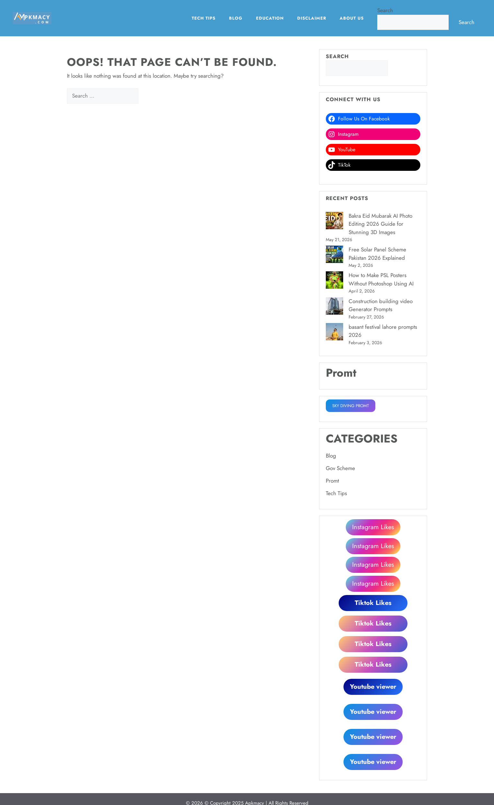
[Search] (149, 96)
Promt (332, 481)
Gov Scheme (340, 468)
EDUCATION (270, 18)
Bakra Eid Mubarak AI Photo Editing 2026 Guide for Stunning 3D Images (380, 224)
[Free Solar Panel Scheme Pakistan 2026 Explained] (334, 256)
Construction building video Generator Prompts (381, 305)
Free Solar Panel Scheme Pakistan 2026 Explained (377, 254)
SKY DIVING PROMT (350, 406)
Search (385, 10)
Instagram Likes (373, 527)
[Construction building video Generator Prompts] (334, 307)
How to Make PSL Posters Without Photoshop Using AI (381, 279)
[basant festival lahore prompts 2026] (334, 333)
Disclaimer (311, 18)
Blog (235, 18)
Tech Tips (203, 18)
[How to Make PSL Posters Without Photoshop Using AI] (334, 281)
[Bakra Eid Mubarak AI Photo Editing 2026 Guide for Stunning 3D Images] (334, 222)
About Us (352, 18)
